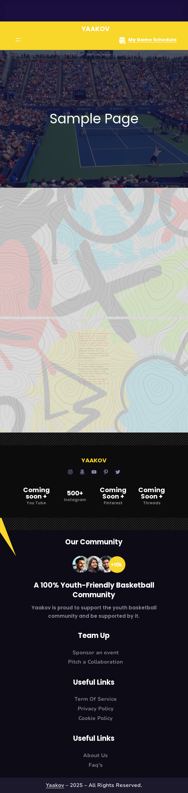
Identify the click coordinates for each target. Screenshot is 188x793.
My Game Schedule (152, 40)
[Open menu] (18, 39)
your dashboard (88, 358)
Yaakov (95, 28)
